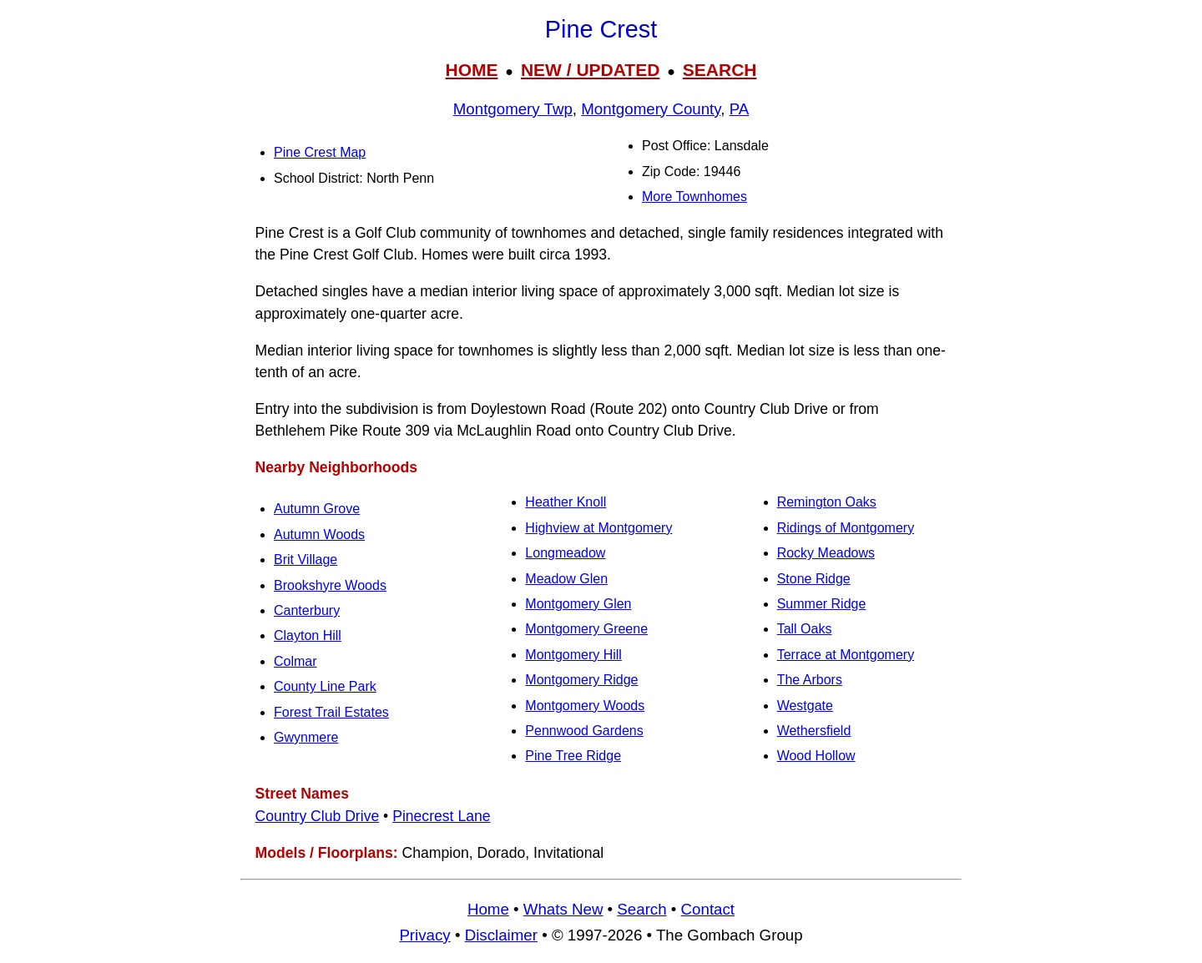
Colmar (295, 661)
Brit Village (305, 559)
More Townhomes (694, 196)
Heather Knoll (565, 502)
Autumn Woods (319, 534)
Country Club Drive (317, 816)
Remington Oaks (826, 502)
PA (740, 109)
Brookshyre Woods (330, 585)
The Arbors (809, 680)
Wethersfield (814, 731)
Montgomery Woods (584, 705)
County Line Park (325, 686)
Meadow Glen (566, 579)
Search (641, 909)
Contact (708, 909)
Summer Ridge (821, 604)
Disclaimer (501, 935)
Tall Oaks (804, 629)
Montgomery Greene (586, 629)
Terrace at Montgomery (846, 655)
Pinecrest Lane (441, 816)
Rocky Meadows (826, 553)
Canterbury (307, 610)
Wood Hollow (816, 756)
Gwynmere (306, 737)
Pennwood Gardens (584, 731)
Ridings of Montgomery (846, 528)
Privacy (424, 935)
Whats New (563, 909)
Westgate (805, 705)
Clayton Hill (307, 635)
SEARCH (720, 69)
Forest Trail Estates (331, 712)
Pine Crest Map (320, 152)
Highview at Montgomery (598, 528)
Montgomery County (650, 109)
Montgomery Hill (573, 655)
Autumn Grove (317, 509)
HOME (471, 69)
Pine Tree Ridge (573, 756)
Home (488, 909)
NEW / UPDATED (590, 69)
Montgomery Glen (578, 604)
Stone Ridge (814, 579)
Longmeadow (565, 553)
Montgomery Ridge (581, 680)
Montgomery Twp (513, 109)
